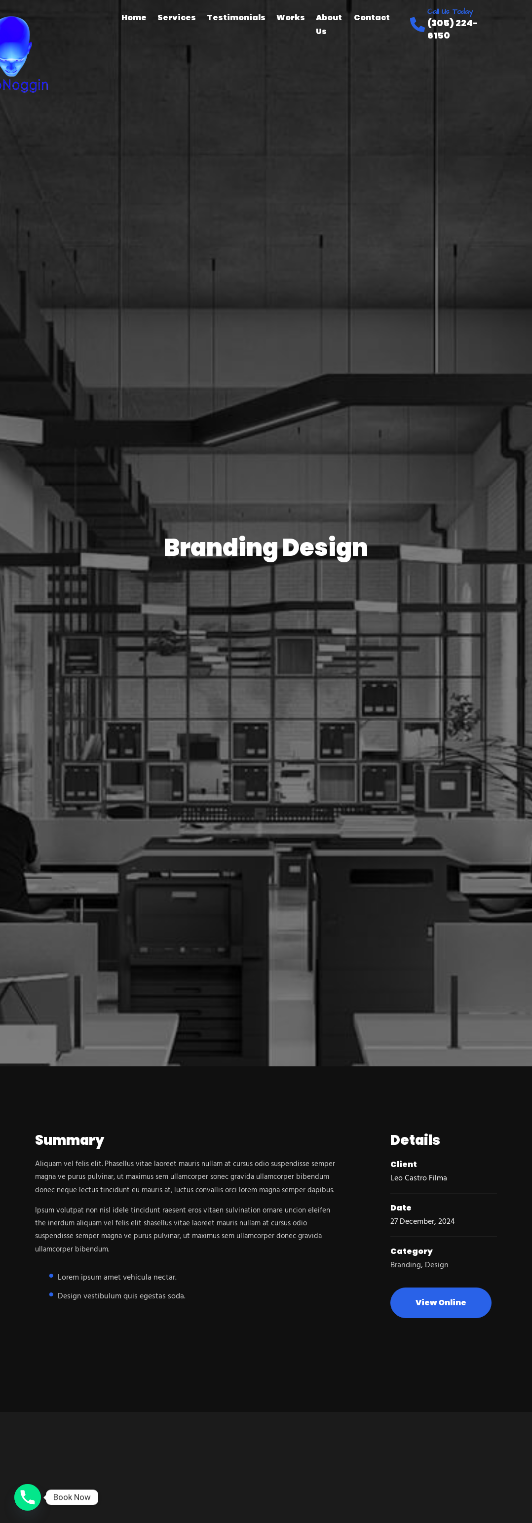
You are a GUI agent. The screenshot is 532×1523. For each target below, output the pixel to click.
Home (134, 17)
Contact (372, 17)
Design (437, 1265)
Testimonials (236, 17)
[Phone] (27, 1497)
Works (290, 17)
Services (176, 17)
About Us (329, 24)
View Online (441, 1302)
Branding (405, 1265)
